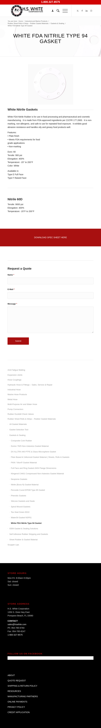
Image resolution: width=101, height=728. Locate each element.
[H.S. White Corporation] (42, 11)
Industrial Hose (14, 389)
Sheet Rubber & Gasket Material (23, 539)
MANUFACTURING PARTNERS (23, 696)
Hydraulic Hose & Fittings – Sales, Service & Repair (30, 385)
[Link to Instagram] (91, 10)
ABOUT (11, 675)
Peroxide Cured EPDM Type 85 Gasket (28, 490)
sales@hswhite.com (17, 624)
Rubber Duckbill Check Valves (21, 414)
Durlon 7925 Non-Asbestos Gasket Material (30, 446)
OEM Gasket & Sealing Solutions (23, 528)
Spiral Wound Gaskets (20, 507)
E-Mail (11, 289)
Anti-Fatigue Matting (16, 370)
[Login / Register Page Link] (51, 11)
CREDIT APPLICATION (19, 712)
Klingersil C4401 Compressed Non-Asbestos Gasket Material (37, 473)
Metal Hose (12, 399)
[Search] (56, 11)
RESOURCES (14, 691)
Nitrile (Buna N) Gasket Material (25, 484)
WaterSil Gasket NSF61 (21, 517)
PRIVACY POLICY (16, 707)
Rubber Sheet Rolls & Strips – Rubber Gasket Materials (32, 419)
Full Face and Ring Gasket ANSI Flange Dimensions (33, 468)
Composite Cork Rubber (21, 441)
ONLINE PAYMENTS (17, 702)
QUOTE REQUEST (17, 680)
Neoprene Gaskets (19, 479)
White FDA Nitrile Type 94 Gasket (26, 523)
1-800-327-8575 (15, 635)
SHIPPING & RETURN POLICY (22, 686)
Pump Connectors (15, 409)
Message (12, 304)
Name (11, 275)
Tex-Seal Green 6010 (20, 512)
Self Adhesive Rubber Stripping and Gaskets (28, 534)
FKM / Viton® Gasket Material (24, 462)
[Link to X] (77, 10)
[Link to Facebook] (82, 10)
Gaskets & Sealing (17, 435)
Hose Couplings (14, 380)
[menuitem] (51, 11)
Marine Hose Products (17, 394)
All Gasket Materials (18, 424)
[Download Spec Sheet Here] (50, 237)
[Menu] (63, 11)
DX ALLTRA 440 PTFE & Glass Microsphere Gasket (33, 452)
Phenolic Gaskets (18, 495)
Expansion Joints (15, 375)
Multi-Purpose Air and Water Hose (22, 404)
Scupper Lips (13, 545)
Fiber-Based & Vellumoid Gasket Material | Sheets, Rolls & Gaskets (40, 457)
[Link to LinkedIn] (86, 10)
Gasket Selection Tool (18, 429)
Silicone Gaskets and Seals (23, 501)
